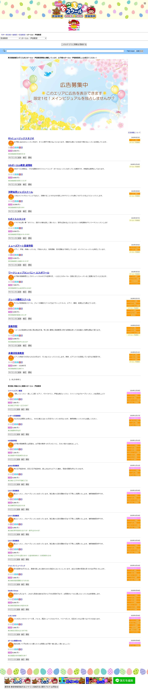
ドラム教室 (134, 359)
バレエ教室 (134, 276)
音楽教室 (22, 35)
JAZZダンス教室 (135, 629)
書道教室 (133, 315)
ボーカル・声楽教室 (134, 402)
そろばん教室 (133, 312)
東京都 (8, 35)
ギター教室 (133, 330)
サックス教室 (133, 457)
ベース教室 (133, 602)
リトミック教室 (133, 301)
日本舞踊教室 (134, 281)
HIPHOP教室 (135, 627)
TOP (2, 35)
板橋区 (15, 35)
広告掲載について (134, 132)
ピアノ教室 (134, 140)
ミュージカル (134, 283)
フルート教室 (133, 454)
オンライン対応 (135, 247)
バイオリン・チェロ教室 (133, 305)
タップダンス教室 (134, 278)
